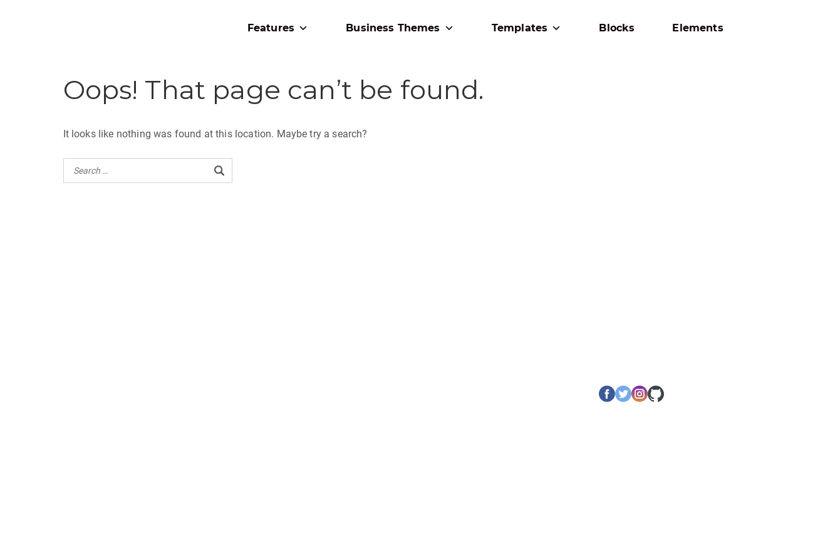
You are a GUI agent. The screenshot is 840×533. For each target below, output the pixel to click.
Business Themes (400, 28)
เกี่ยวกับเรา (83, 392)
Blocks (617, 28)
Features (277, 28)
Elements (697, 28)
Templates (527, 28)
